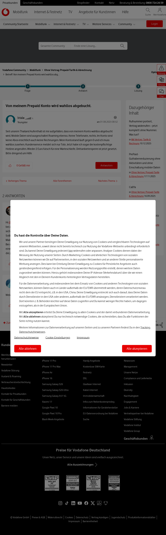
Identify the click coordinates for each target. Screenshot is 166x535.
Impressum (83, 337)
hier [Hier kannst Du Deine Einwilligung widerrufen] (70, 250)
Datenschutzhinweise (26, 337)
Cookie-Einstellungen (58, 337)
